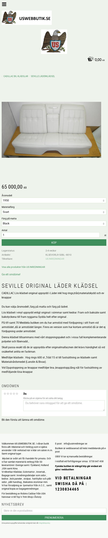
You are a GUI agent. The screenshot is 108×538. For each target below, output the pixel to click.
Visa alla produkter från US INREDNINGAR (23, 266)
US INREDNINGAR (55, 258)
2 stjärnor (7, 393)
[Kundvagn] (53, 60)
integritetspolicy (44, 523)
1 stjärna (4, 393)
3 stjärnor (10, 393)
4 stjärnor (13, 393)
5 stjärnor (16, 393)
